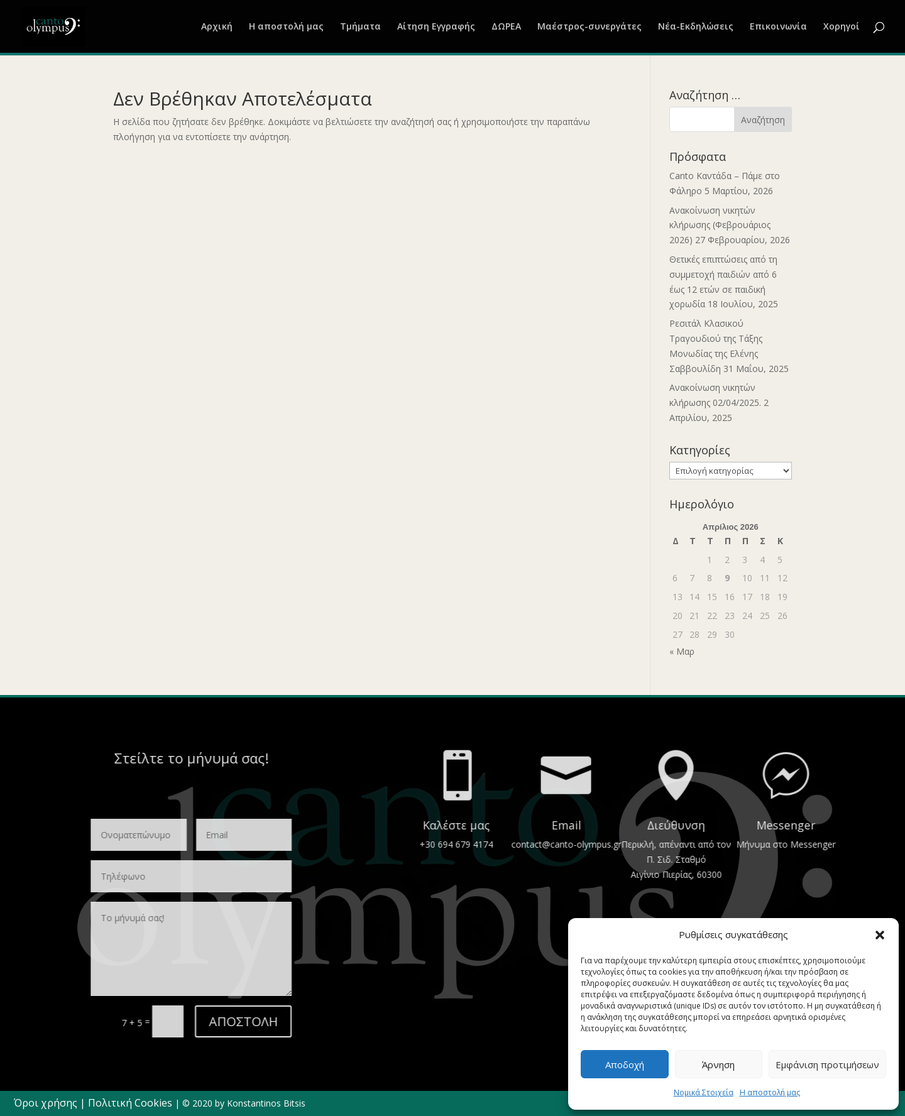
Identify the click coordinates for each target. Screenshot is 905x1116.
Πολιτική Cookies (130, 1103)
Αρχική (217, 27)
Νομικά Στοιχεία (703, 1092)
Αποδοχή (624, 1064)
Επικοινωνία (778, 27)
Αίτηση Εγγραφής (436, 27)
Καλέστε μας (773, 825)
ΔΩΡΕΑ (506, 27)
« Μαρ (681, 651)
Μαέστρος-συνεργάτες (589, 27)
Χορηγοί (841, 27)
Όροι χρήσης (45, 1103)
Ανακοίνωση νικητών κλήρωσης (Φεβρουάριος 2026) (720, 225)
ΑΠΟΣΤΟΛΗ (98, 1021)
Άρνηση (718, 1064)
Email (883, 825)
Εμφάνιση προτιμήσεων (827, 1064)
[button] (880, 935)
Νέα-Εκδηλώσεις (695, 27)
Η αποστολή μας (770, 1092)
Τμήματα (360, 27)
